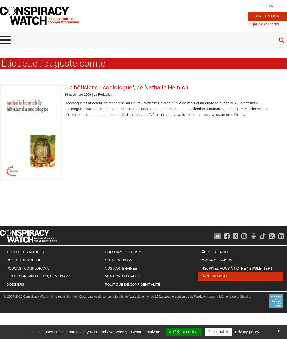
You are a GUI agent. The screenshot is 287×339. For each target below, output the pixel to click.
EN (271, 6)
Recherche (219, 252)
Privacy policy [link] (247, 332)
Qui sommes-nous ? (123, 252)
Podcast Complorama (28, 268)
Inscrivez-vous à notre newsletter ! (236, 268)
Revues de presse (24, 260)
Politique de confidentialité (132, 284)
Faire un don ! (267, 16)
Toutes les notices (25, 252)
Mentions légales (122, 276)
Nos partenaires (121, 268)
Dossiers (15, 284)
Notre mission (118, 260)
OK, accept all (184, 332)
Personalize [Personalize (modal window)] (219, 332)
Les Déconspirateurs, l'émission (38, 276)
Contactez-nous (216, 260)
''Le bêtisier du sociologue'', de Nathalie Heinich (126, 87)
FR (263, 6)
